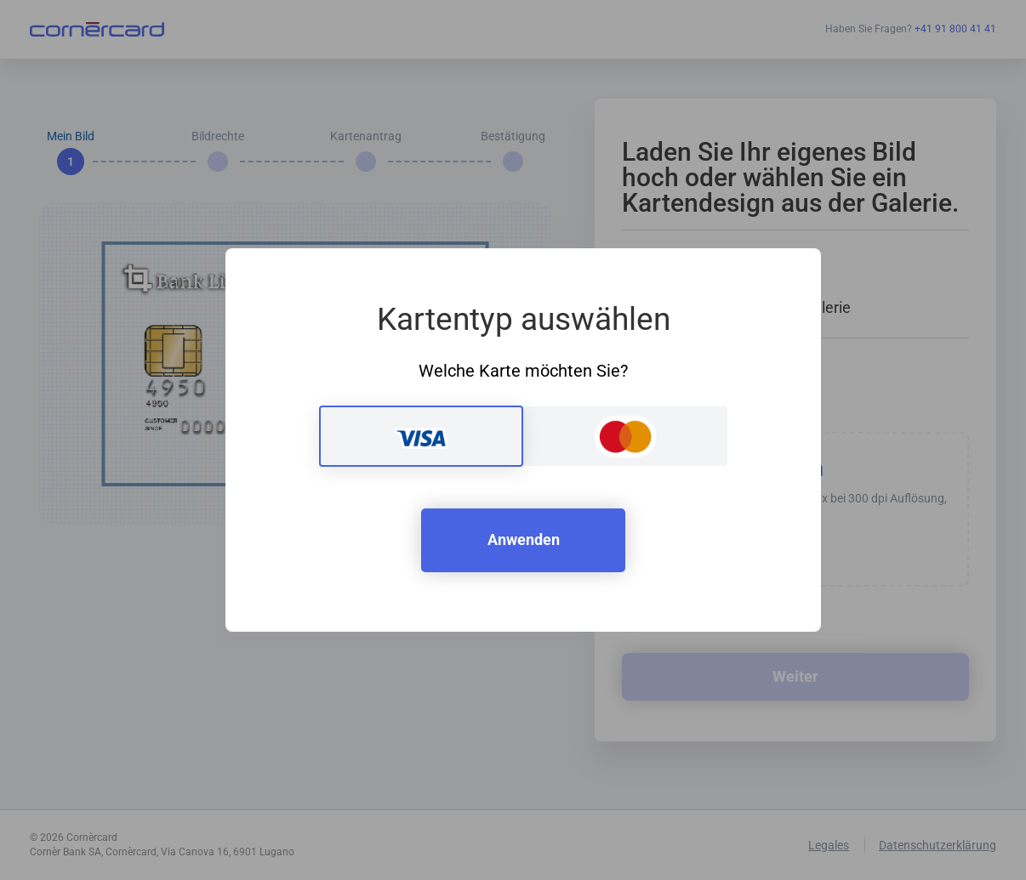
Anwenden (523, 539)
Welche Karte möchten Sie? (523, 371)
